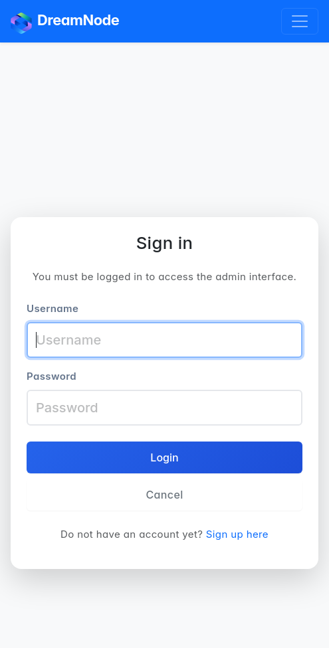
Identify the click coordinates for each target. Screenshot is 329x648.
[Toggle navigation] (299, 21)
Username (52, 308)
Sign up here (237, 534)
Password (51, 376)
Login (164, 457)
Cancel (164, 494)
